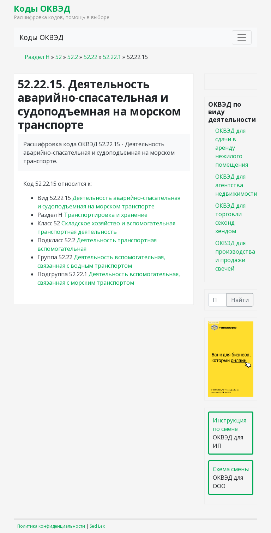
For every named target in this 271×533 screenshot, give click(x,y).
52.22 (90, 57)
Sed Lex (97, 526)
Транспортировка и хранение (105, 215)
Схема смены (231, 469)
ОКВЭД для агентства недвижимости (236, 184)
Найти (240, 299)
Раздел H (37, 57)
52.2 (72, 57)
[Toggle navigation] (242, 37)
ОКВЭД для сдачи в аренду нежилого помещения (231, 147)
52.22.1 (112, 57)
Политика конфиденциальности (51, 526)
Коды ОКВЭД (42, 8)
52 (58, 57)
